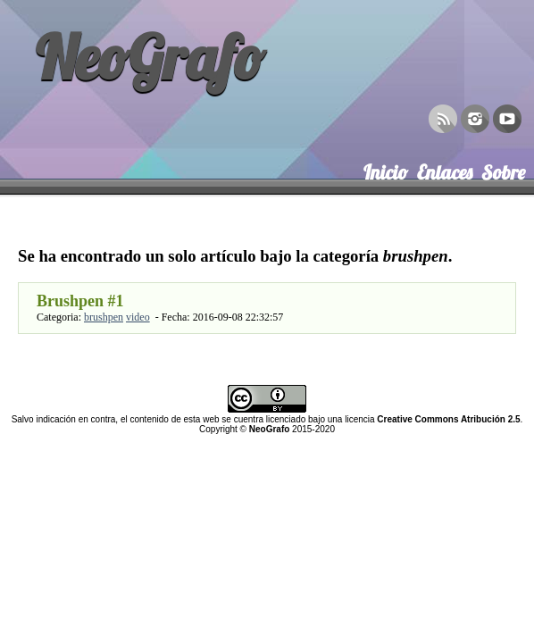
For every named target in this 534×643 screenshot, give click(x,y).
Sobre (503, 169)
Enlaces (444, 169)
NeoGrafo (150, 57)
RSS (443, 116)
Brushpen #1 (80, 301)
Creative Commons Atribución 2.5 (448, 419)
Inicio (385, 169)
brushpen (103, 317)
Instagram (475, 116)
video (138, 317)
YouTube (507, 116)
